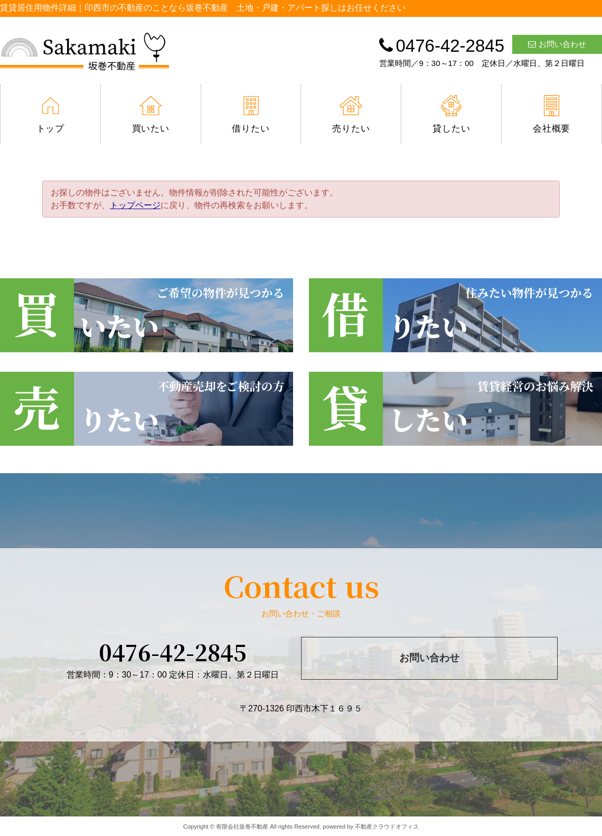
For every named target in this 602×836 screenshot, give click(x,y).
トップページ (135, 205)
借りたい (250, 114)
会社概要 (551, 114)
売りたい (351, 114)
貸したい (451, 114)
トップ (50, 114)
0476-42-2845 (173, 652)
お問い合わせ (557, 44)
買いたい (151, 114)
